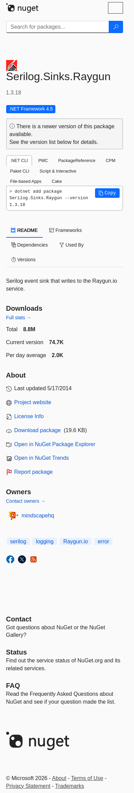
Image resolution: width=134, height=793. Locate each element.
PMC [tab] (43, 160)
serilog (18, 541)
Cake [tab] (57, 181)
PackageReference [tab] (76, 160)
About (59, 778)
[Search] (116, 27)
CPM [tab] (110, 160)
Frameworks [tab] (65, 230)
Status (16, 652)
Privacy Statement (28, 786)
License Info (29, 416)
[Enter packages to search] (57, 27)
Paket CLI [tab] (19, 171)
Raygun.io (75, 541)
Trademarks (69, 786)
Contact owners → (25, 501)
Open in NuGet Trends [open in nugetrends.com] (41, 458)
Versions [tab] (23, 259)
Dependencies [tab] (29, 244)
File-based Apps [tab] (26, 181)
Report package (33, 472)
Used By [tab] (71, 244)
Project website (33, 402)
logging (45, 541)
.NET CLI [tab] (19, 160)
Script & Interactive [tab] (58, 171)
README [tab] (24, 230)
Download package (37, 430)
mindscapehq (38, 515)
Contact (18, 619)
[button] (107, 193)
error (103, 541)
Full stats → (18, 317)
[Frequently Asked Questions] (13, 685)
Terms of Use (87, 778)
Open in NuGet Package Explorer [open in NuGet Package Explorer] (54, 444)
